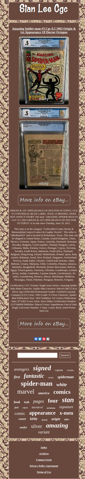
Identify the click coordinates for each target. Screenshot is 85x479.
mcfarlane (51, 408)
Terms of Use (44, 471)
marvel (25, 391)
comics (62, 391)
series (51, 377)
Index (44, 447)
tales (66, 419)
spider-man (36, 383)
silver (36, 426)
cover (22, 419)
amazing (57, 425)
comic (20, 413)
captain (59, 370)
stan (68, 400)
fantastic (34, 376)
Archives (44, 453)
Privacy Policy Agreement (44, 465)
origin (55, 419)
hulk (26, 402)
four (53, 401)
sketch (44, 420)
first (17, 377)
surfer (23, 427)
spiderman (66, 377)
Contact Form (44, 459)
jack (16, 407)
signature (66, 407)
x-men (66, 413)
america (43, 393)
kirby (34, 419)
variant (44, 432)
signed (42, 368)
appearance (42, 413)
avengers (21, 369)
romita (70, 370)
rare (25, 408)
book (17, 402)
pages (38, 401)
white (61, 384)
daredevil (37, 407)
